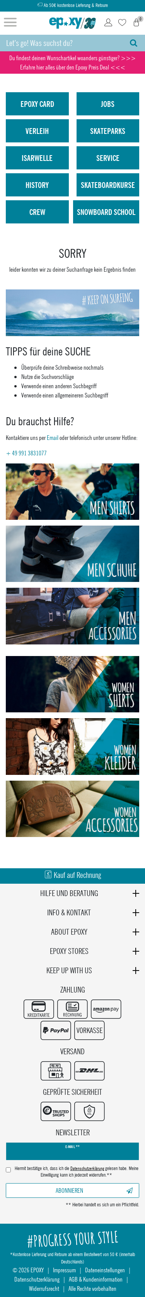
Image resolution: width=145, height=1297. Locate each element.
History (37, 185)
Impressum (64, 1270)
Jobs (107, 104)
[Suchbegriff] (61, 43)
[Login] (108, 23)
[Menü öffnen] (10, 23)
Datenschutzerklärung (37, 1279)
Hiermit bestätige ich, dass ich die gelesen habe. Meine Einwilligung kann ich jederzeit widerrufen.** (76, 1171)
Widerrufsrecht (44, 1288)
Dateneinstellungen (105, 1270)
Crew (37, 212)
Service (107, 158)
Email (52, 437)
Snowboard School (106, 212)
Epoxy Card (37, 104)
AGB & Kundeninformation (96, 1279)
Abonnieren (94, 1190)
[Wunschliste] (122, 23)
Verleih (37, 131)
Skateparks (107, 131)
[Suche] (133, 43)
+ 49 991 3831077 (26, 453)
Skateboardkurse (108, 185)
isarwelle (37, 158)
